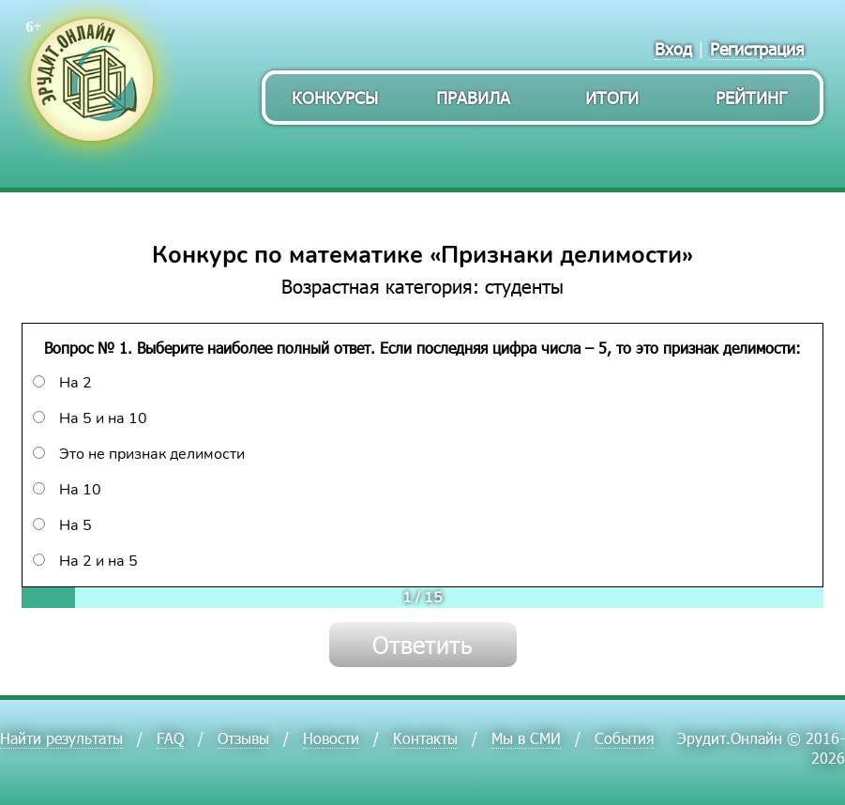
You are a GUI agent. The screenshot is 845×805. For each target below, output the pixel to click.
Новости (331, 738)
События (624, 738)
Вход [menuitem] (673, 48)
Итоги (612, 97)
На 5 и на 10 (90, 418)
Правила (473, 97)
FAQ (170, 738)
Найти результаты (61, 738)
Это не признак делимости (139, 454)
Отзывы (243, 738)
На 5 (62, 525)
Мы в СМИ (526, 738)
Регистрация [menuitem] (757, 48)
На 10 (67, 489)
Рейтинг (751, 97)
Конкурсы (335, 97)
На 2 (62, 382)
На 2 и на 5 (85, 561)
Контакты (425, 738)
